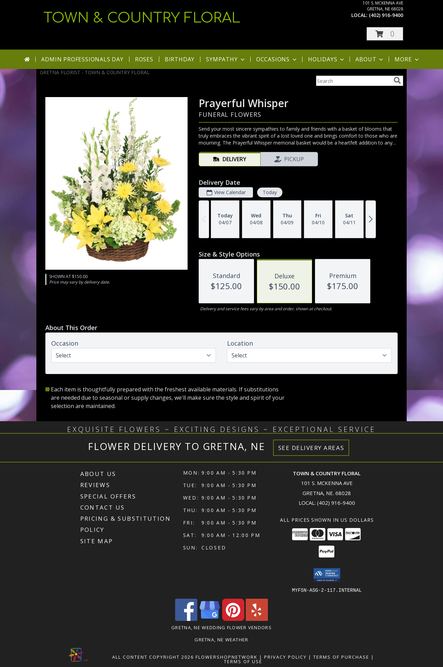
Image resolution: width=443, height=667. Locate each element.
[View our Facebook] (186, 618)
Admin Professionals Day (82, 59)
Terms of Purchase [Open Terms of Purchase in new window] (341, 656)
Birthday (180, 59)
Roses (144, 59)
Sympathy (226, 59)
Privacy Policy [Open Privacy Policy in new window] (285, 656)
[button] (385, 34)
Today (270, 192)
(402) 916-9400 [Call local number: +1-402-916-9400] (386, 15)
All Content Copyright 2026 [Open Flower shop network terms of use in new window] (153, 656)
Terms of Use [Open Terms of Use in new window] (243, 661)
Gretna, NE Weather (221, 639)
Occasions (277, 59)
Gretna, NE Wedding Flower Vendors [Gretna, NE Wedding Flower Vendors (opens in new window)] (221, 627)
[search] (397, 80)
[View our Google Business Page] (210, 618)
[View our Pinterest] (233, 618)
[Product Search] (353, 81)
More (407, 59)
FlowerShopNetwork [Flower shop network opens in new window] (226, 656)
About (370, 59)
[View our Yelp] (257, 618)
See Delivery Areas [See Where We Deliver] (311, 448)
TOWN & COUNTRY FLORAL (142, 18)
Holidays (326, 59)
